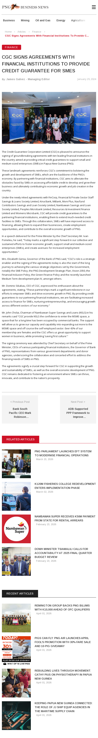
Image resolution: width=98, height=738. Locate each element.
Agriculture (78, 20)
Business (9, 20)
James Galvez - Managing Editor (28, 79)
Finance (36, 31)
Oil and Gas (42, 20)
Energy (61, 20)
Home (8, 31)
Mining (25, 20)
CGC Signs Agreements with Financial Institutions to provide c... (47, 35)
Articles (22, 31)
